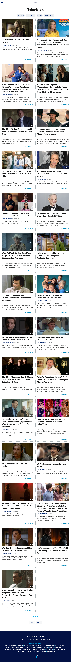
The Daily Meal (21, 651)
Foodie (32, 645)
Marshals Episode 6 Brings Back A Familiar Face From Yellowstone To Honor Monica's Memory (52, 131)
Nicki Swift (8, 649)
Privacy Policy (39, 636)
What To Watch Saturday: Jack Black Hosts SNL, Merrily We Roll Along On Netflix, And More (52, 379)
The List (29, 651)
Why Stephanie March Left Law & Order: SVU (15, 41)
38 (32, 500)
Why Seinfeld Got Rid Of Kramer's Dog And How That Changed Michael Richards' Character (53, 255)
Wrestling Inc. (51, 651)
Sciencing (34, 649)
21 (32, 415)
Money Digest (59, 647)
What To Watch (49, 15)
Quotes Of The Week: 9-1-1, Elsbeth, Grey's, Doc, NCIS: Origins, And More (17, 214)
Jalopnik (39, 647)
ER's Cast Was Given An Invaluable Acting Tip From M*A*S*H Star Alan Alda (17, 173)
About (29, 636)
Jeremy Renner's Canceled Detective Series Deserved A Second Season (17, 338)
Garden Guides (50, 645)
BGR (6, 645)
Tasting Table (62, 649)
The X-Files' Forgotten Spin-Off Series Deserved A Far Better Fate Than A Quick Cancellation (17, 379)
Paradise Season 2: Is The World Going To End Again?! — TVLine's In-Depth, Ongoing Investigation (17, 506)
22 (32, 333)
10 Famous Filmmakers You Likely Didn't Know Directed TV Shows (51, 214)
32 (32, 460)
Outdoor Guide (17, 649)
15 (67, 292)
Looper (46, 647)
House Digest (19, 647)
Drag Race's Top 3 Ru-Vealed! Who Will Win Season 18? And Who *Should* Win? (51, 421)
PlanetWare (26, 649)
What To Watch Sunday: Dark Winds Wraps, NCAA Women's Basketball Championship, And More (16, 255)
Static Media (28, 639)
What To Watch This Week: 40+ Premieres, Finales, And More (50, 296)
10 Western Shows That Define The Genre (51, 465)
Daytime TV (21, 15)
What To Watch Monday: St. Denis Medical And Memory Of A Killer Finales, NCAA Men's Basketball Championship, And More (16, 88)
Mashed (51, 647)
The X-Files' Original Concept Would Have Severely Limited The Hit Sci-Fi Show (17, 131)
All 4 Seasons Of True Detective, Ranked (15, 465)
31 (67, 373)
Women (44, 651)
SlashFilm (42, 649)
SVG (55, 649)
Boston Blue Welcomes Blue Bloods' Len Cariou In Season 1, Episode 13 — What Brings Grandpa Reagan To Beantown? (17, 423)
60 (67, 334)
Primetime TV (30, 15)
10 (32, 373)
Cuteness (20, 645)
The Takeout (36, 651)
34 (32, 249)
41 (67, 460)
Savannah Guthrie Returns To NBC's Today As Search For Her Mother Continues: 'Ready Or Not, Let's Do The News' (53, 43)
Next (38, 622)
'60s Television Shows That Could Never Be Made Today (51, 338)
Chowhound (12, 645)
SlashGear (49, 649)
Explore (26, 645)
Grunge (62, 645)
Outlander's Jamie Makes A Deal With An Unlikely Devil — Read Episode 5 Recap (52, 550)
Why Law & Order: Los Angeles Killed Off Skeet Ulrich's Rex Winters (17, 549)
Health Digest (10, 647)
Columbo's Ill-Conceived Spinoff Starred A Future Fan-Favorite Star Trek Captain (16, 297)
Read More (28, 60)
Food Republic (40, 645)
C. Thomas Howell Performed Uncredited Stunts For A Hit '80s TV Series (52, 174)
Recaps (39, 15)
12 (32, 544)
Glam (57, 645)
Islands (33, 647)
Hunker (27, 647)
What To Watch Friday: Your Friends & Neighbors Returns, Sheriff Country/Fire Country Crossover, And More (17, 594)
